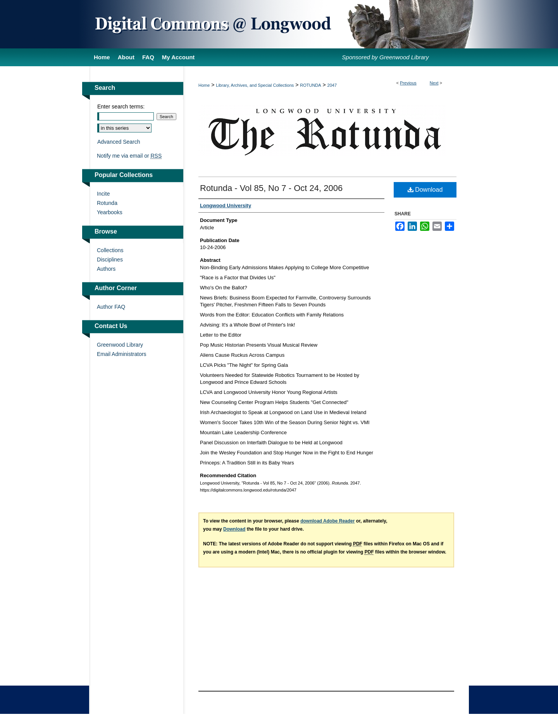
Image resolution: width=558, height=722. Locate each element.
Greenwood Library (120, 345)
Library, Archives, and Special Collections (255, 85)
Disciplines (110, 259)
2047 (332, 85)
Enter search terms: (121, 106)
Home (204, 85)
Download (425, 189)
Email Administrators (121, 354)
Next (434, 83)
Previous (408, 83)
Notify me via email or (129, 156)
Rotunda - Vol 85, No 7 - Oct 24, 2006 (271, 188)
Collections (110, 250)
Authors (106, 269)
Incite (103, 194)
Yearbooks (109, 212)
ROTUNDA (310, 85)
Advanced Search (118, 142)
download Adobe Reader (327, 521)
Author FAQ (111, 307)
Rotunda (107, 203)
